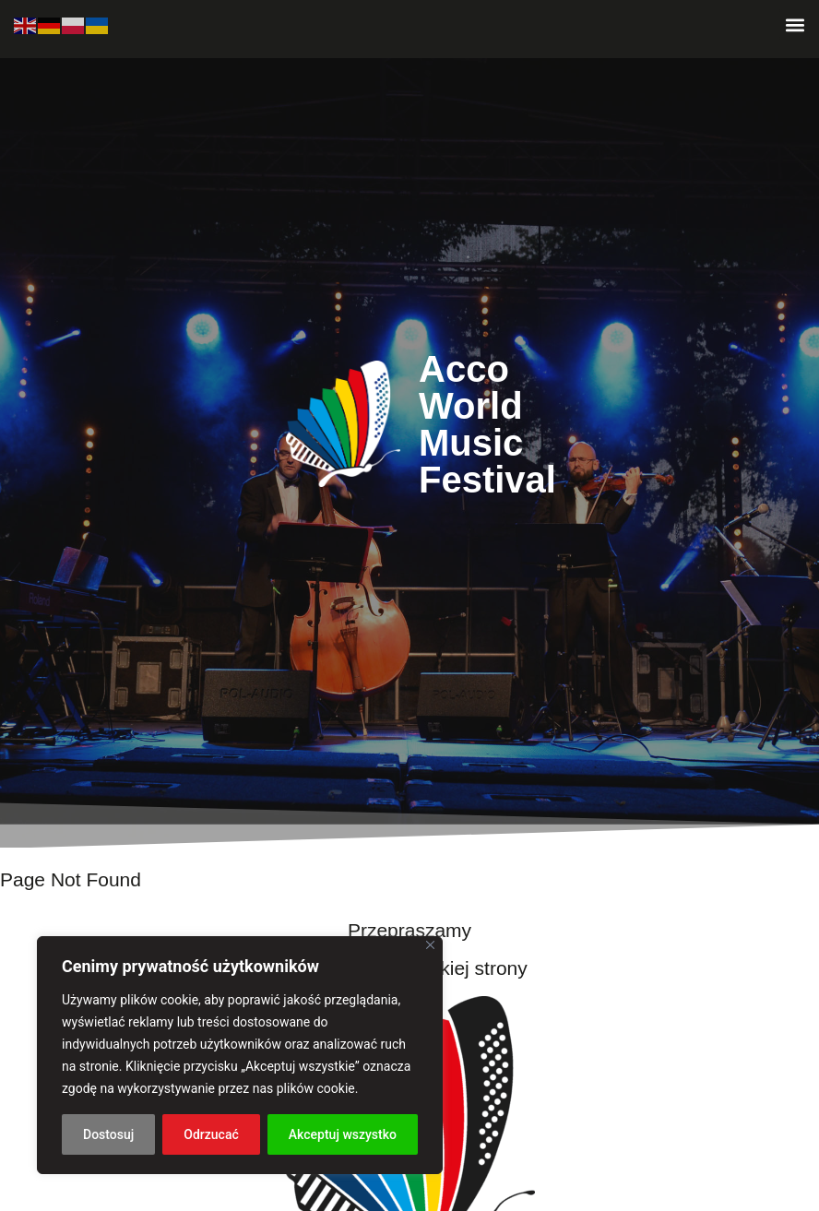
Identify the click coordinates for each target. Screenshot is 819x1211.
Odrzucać (211, 1134)
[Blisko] (430, 945)
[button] (794, 24)
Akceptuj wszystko (343, 1134)
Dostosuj (108, 1134)
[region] (240, 1055)
